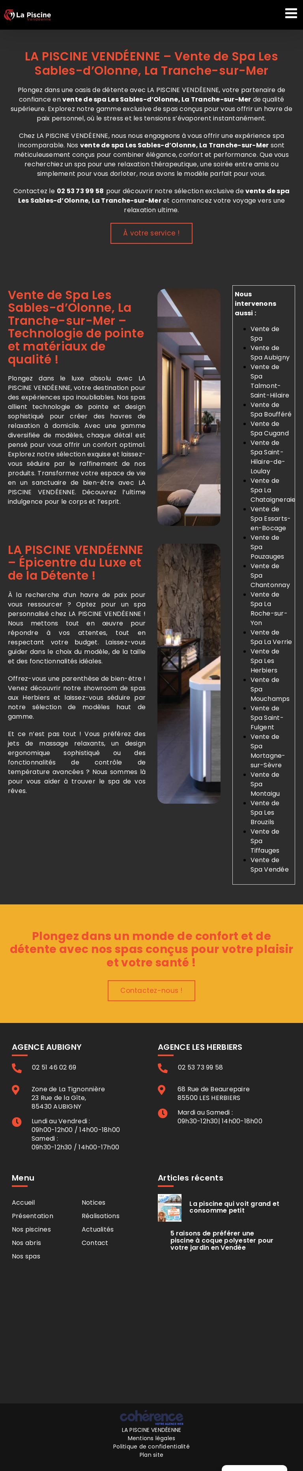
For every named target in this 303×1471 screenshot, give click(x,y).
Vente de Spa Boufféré (271, 409)
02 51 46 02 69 (54, 1067)
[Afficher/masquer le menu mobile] (292, 13)
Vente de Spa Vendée (270, 864)
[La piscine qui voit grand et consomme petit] (169, 1208)
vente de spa (102, 145)
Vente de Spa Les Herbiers (265, 661)
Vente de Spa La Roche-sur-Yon (269, 608)
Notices (94, 1202)
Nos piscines (31, 1229)
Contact (95, 1242)
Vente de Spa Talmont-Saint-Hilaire (270, 381)
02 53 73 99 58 (80, 191)
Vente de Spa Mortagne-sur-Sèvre (268, 751)
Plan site (151, 1455)
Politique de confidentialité (151, 1446)
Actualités (98, 1229)
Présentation (32, 1215)
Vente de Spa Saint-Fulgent (267, 718)
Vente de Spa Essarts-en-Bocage (271, 519)
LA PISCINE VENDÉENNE (151, 1430)
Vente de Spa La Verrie (271, 637)
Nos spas (26, 1256)
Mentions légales (152, 1438)
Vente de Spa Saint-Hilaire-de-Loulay (268, 457)
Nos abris (26, 1242)
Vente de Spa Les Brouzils (265, 813)
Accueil (23, 1202)
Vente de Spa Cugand (270, 428)
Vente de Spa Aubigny (270, 352)
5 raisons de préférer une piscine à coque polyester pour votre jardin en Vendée (222, 1240)
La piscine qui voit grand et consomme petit (234, 1207)
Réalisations (101, 1215)
